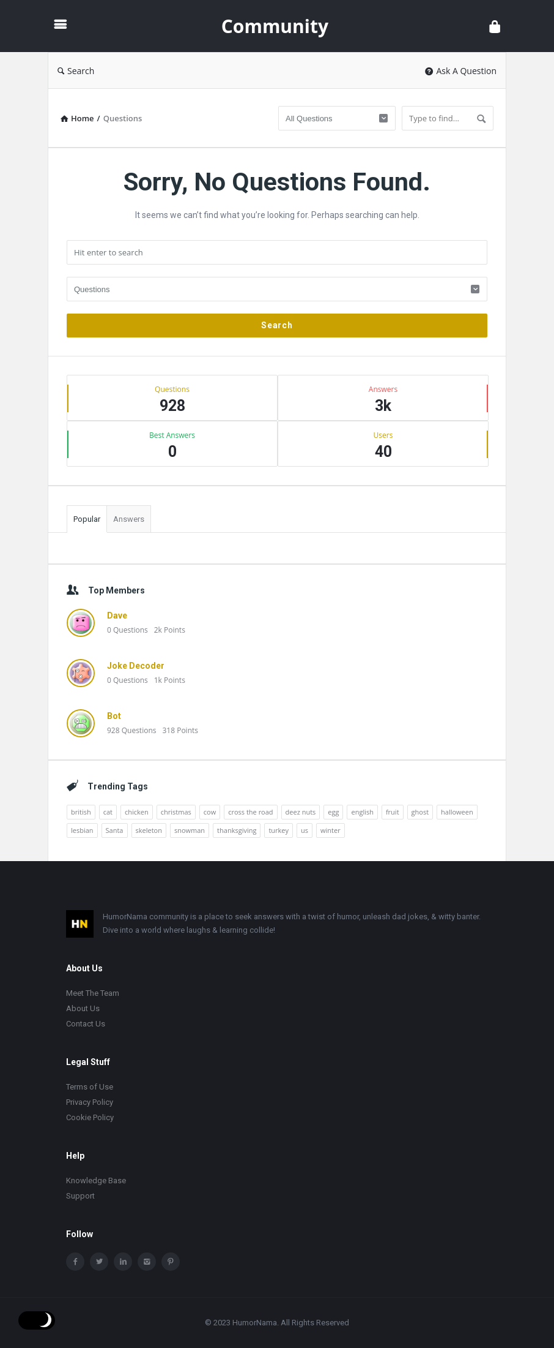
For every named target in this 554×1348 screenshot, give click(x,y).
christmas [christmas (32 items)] (176, 811)
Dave (117, 615)
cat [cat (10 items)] (108, 811)
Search (75, 71)
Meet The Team (92, 993)
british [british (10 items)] (81, 811)
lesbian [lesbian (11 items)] (82, 830)
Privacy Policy (89, 1102)
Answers (128, 519)
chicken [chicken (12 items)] (137, 811)
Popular (86, 519)
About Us (83, 1008)
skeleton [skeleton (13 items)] (149, 830)
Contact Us (85, 1023)
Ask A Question (461, 71)
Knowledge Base (96, 1180)
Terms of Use (89, 1086)
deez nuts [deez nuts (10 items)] (301, 811)
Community (274, 26)
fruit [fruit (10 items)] (392, 811)
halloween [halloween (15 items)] (457, 811)
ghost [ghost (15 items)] (420, 811)
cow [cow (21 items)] (210, 811)
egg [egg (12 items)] (333, 811)
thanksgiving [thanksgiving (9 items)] (236, 830)
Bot (114, 716)
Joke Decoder (135, 666)
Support (80, 1195)
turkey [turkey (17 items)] (278, 830)
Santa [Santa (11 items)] (115, 830)
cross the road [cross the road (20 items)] (250, 811)
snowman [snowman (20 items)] (189, 830)
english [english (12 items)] (362, 811)
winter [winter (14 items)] (330, 830)
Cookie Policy (90, 1117)
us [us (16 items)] (304, 830)
